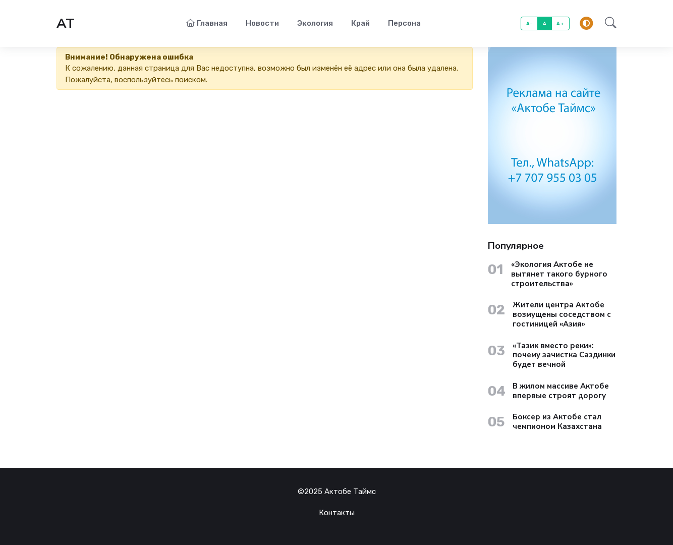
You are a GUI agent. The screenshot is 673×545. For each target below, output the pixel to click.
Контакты (337, 512)
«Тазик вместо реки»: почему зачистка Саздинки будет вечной (564, 355)
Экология (315, 23)
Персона (404, 23)
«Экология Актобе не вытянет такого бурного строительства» (559, 274)
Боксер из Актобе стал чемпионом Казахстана (557, 421)
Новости (262, 23)
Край (360, 23)
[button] (607, 23)
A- (529, 23)
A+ (560, 23)
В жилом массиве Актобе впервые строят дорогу (561, 391)
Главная (207, 23)
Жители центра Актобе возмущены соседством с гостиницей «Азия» (562, 314)
